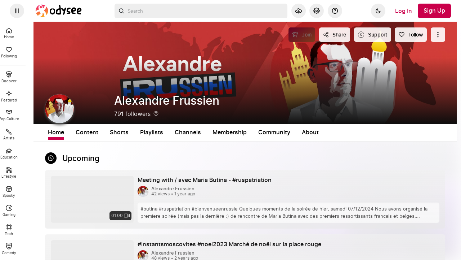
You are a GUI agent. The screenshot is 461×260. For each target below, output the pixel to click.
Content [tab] (147, 132)
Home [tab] (116, 132)
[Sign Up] (434, 11)
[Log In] (403, 11)
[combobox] (201, 11)
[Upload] (298, 11)
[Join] (301, 34)
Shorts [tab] (179, 132)
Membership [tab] (290, 132)
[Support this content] (372, 34)
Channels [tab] (248, 132)
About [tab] (370, 132)
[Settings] (316, 11)
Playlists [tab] (212, 132)
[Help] (335, 11)
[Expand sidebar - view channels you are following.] (17, 11)
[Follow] (411, 34)
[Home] (59, 11)
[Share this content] (334, 34)
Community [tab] (335, 132)
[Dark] (378, 11)
